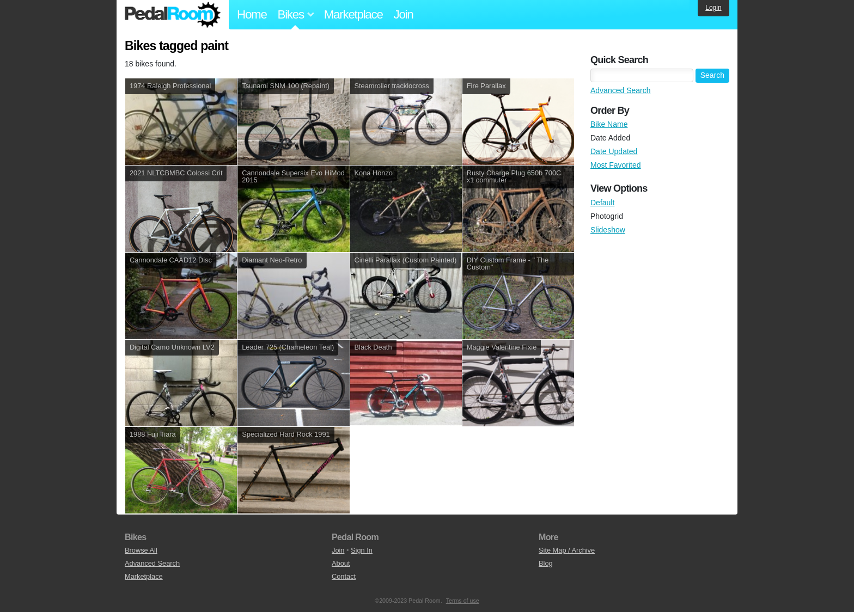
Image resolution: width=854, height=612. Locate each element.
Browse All (141, 550)
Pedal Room (173, 15)
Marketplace (353, 14)
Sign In (362, 550)
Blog (546, 563)
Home (252, 14)
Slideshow (607, 229)
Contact (344, 576)
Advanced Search (620, 90)
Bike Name (608, 124)
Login (713, 7)
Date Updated (613, 151)
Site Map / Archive (567, 550)
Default (602, 202)
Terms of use (462, 600)
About (341, 563)
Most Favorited (615, 165)
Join (403, 14)
